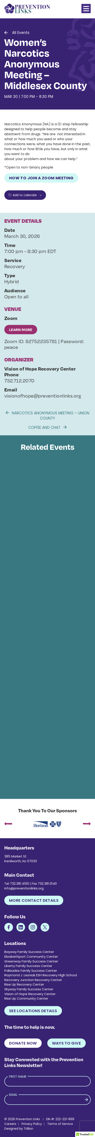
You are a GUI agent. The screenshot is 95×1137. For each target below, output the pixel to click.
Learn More (20, 329)
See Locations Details (33, 1010)
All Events (20, 32)
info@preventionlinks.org (24, 888)
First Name (17, 1076)
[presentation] (8, 824)
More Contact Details (34, 900)
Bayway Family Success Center (29, 951)
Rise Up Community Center (26, 998)
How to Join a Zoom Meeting (41, 178)
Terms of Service (60, 1124)
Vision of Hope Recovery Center (29, 994)
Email (13, 1094)
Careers (10, 1124)
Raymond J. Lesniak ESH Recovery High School (40, 975)
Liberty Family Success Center (28, 966)
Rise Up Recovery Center (24, 984)
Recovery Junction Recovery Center (33, 980)
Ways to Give (66, 1043)
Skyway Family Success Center (28, 989)
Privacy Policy (32, 1124)
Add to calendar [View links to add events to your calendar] (25, 195)
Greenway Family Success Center (31, 961)
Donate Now (23, 1043)
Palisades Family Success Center (30, 970)
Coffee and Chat (47, 427)
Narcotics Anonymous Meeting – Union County (47, 415)
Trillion (28, 1128)
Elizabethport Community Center (31, 956)
